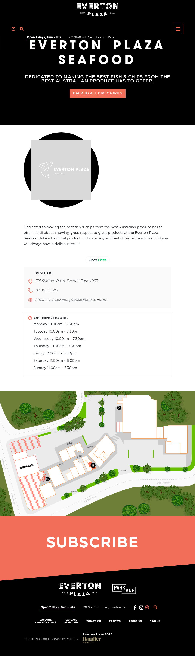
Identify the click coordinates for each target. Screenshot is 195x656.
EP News (115, 621)
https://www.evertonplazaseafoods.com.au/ (71, 300)
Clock (14, 29)
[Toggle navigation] (178, 29)
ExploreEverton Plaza (45, 621)
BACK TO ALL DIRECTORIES (97, 93)
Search (22, 29)
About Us (135, 621)
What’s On (93, 621)
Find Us (155, 621)
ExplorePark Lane (71, 621)
